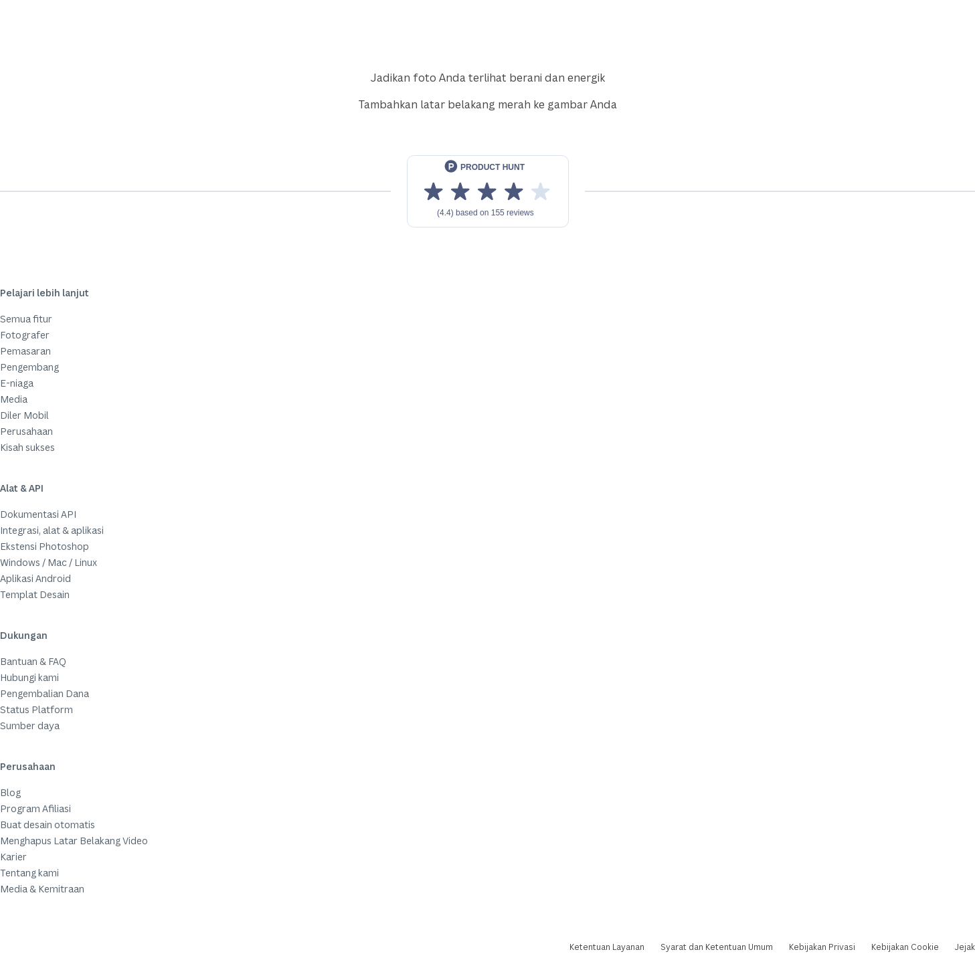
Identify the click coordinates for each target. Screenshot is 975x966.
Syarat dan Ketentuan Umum (716, 947)
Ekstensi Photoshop (44, 546)
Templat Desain (35, 594)
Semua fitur (26, 318)
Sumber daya (30, 725)
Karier (13, 856)
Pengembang (29, 367)
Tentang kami (29, 872)
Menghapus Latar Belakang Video (74, 840)
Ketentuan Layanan (606, 947)
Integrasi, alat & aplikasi (52, 530)
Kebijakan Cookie (905, 947)
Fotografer (25, 334)
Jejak (965, 947)
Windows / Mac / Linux (48, 562)
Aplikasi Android (35, 578)
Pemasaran (25, 351)
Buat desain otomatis (47, 824)
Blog (10, 792)
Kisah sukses (27, 447)
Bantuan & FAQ (33, 661)
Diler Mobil (24, 415)
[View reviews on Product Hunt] (488, 191)
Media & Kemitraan (42, 888)
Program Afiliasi (35, 808)
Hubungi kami (29, 677)
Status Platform (36, 709)
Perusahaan (26, 431)
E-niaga (16, 383)
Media (13, 399)
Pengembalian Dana (44, 693)
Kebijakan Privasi (822, 947)
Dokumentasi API (38, 514)
